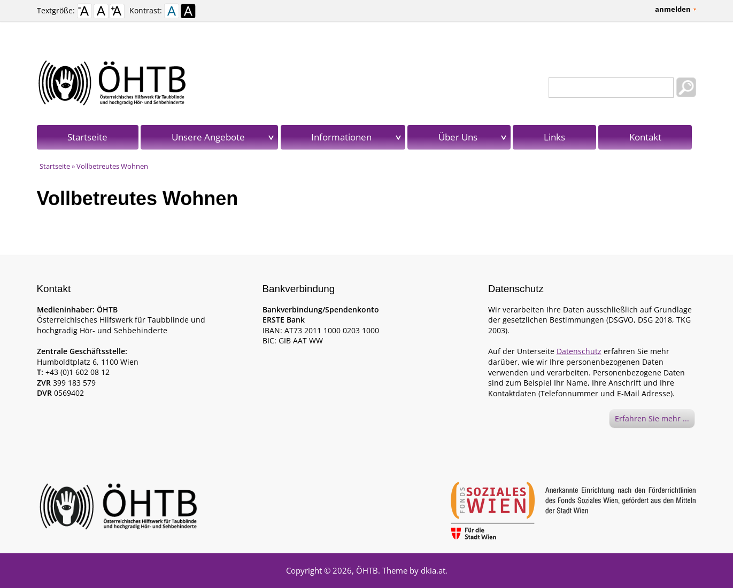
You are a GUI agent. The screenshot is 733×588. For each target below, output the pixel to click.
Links (554, 137)
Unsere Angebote (208, 137)
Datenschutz (579, 351)
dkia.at (433, 570)
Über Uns (457, 137)
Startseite (87, 137)
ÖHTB (367, 570)
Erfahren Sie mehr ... (652, 418)
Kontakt (645, 137)
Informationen (341, 137)
